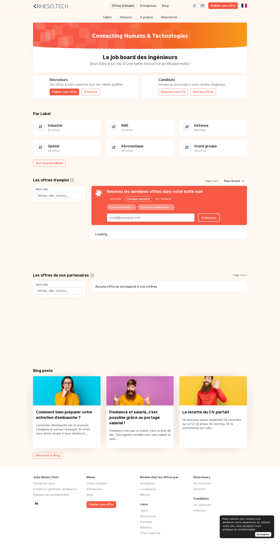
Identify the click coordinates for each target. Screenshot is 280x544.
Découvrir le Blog (48, 455)
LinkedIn (36, 503)
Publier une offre (223, 5)
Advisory (126, 17)
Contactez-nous (44, 484)
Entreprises (148, 6)
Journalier (115, 198)
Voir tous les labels (49, 163)
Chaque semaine (138, 198)
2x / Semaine (163, 198)
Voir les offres (203, 92)
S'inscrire (90, 92)
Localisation (148, 489)
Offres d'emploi (123, 6)
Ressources (169, 17)
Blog (165, 6)
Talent (107, 17)
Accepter (263, 534)
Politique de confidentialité (51, 495)
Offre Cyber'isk (150, 533)
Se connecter (202, 484)
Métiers (145, 495)
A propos (146, 17)
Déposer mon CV (173, 92)
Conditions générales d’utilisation (55, 489)
